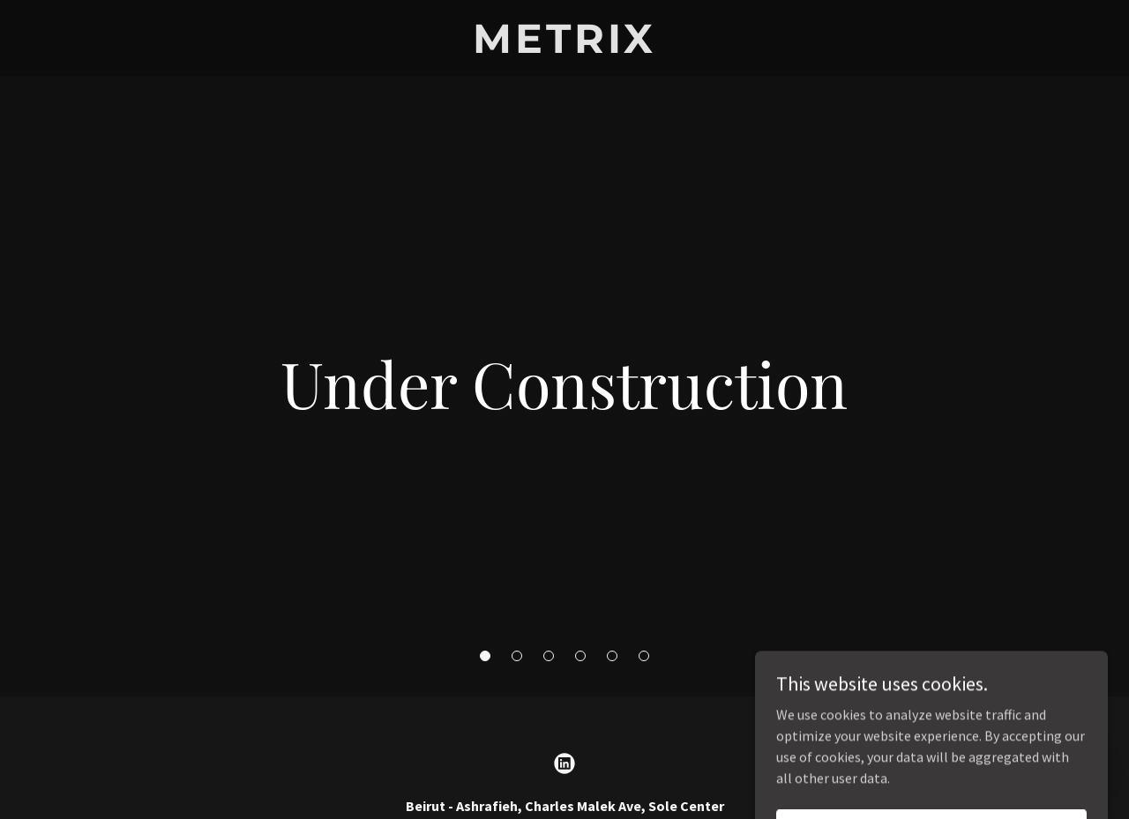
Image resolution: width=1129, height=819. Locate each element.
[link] (565, 47)
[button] (485, 656)
